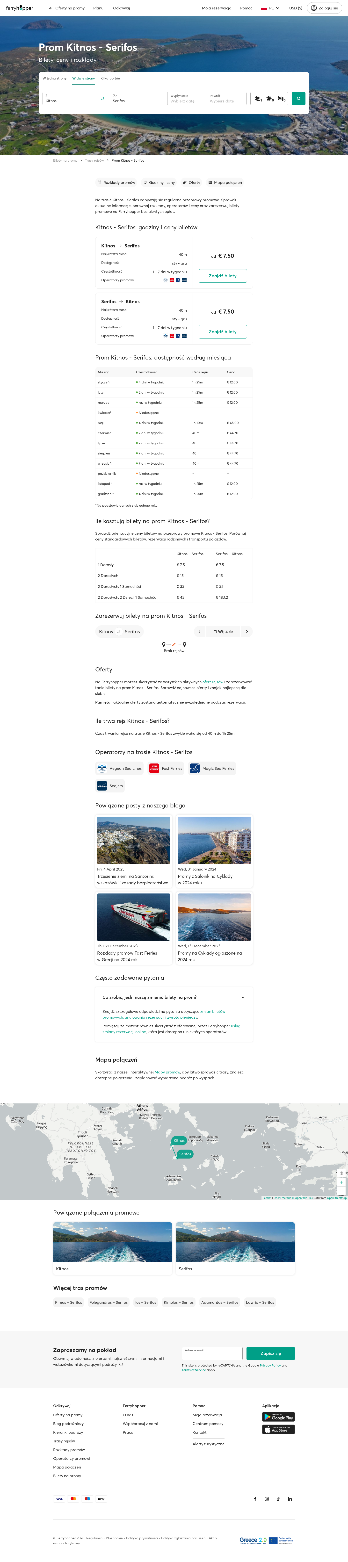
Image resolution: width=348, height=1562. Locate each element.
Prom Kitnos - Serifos (128, 160)
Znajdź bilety (223, 276)
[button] (119, 631)
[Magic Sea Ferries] (212, 768)
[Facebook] (255, 1499)
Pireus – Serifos (68, 1302)
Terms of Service (194, 1370)
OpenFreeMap (282, 1198)
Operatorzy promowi (71, 1458)
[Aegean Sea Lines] (119, 768)
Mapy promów (167, 1072)
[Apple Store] (278, 1429)
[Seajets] (110, 785)
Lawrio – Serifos (260, 1302)
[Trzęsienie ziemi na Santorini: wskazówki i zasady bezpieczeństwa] (133, 851)
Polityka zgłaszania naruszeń (183, 1538)
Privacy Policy (270, 1365)
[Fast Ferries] (165, 768)
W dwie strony (83, 78)
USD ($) (295, 8)
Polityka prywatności (142, 1538)
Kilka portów (111, 78)
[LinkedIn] (290, 1499)
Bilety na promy (65, 160)
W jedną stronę (54, 78)
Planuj (98, 8)
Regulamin (94, 1538)
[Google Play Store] (278, 1417)
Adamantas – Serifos (219, 1302)
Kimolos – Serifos (179, 1302)
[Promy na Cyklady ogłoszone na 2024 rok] (214, 928)
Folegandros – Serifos (109, 1302)
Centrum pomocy (208, 1423)
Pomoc (246, 8)
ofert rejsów (213, 681)
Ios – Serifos (145, 1302)
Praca (128, 1432)
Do (115, 95)
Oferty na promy (67, 8)
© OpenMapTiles (302, 1198)
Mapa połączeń (67, 1467)
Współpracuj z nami (140, 1423)
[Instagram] (267, 1499)
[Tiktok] (278, 1499)
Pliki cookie (114, 1538)
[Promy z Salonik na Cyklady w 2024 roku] (214, 851)
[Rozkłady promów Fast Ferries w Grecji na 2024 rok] (133, 928)
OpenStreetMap (337, 1198)
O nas (128, 1414)
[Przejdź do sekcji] (116, 182)
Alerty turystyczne (209, 1443)
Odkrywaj (121, 8)
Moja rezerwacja (217, 8)
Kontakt (200, 1432)
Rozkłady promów (69, 1449)
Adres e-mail (194, 1350)
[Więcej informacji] (121, 1364)
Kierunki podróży (68, 1432)
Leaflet (267, 1198)
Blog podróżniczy (68, 1423)
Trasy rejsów (94, 160)
